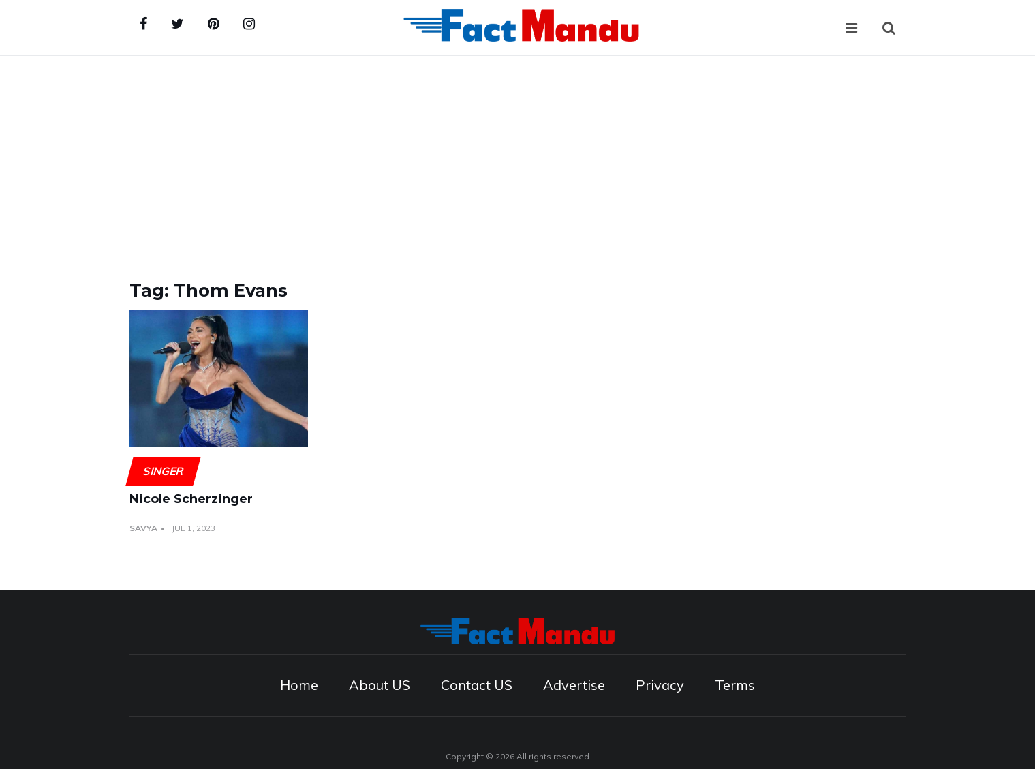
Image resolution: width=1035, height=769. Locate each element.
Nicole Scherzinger (191, 499)
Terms (735, 684)
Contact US (476, 684)
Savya (143, 528)
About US (379, 684)
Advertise (574, 684)
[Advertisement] (518, 158)
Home (299, 684)
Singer (163, 471)
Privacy (660, 684)
